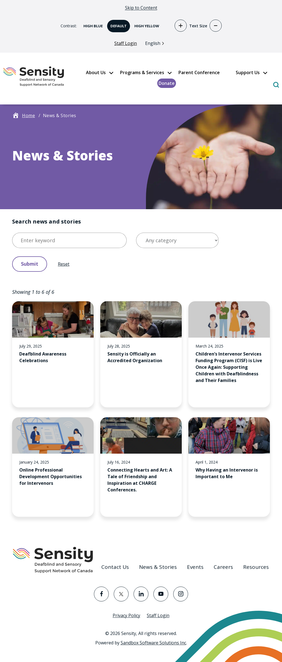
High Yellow (145, 25)
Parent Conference (199, 74)
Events (195, 566)
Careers (223, 566)
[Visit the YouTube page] (160, 593)
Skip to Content (141, 8)
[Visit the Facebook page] (101, 593)
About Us (96, 74)
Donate (167, 84)
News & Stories (158, 566)
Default (117, 25)
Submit (29, 264)
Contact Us (115, 566)
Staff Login (125, 44)
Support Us (248, 74)
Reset (63, 265)
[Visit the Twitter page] (121, 593)
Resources (256, 566)
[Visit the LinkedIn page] (141, 593)
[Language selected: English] (156, 44)
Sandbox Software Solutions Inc (153, 643)
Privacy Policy (126, 615)
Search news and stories (46, 222)
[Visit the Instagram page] (180, 593)
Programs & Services (142, 74)
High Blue (91, 25)
